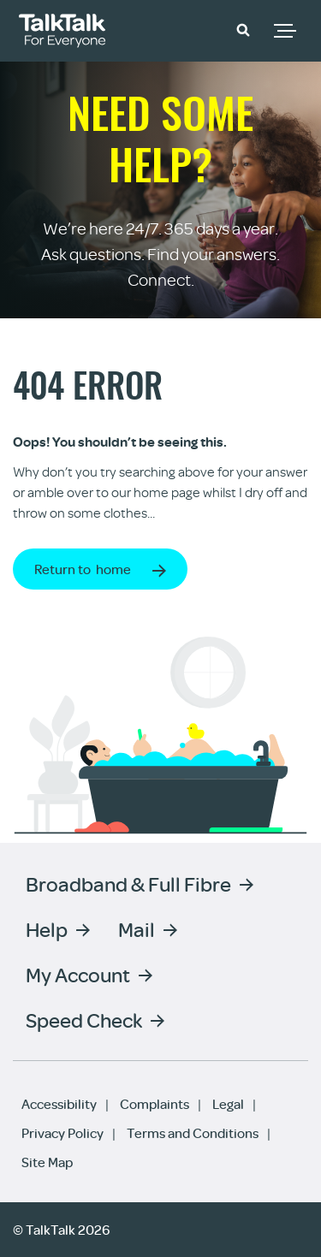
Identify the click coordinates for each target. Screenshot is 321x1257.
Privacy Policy (62, 1132)
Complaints (154, 1103)
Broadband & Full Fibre (128, 883)
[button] (243, 29)
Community (194, 28)
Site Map (47, 1162)
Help (47, 929)
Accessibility (59, 1103)
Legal (228, 1103)
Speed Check (84, 1019)
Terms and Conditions (193, 1132)
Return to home (82, 569)
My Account (78, 974)
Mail (136, 929)
